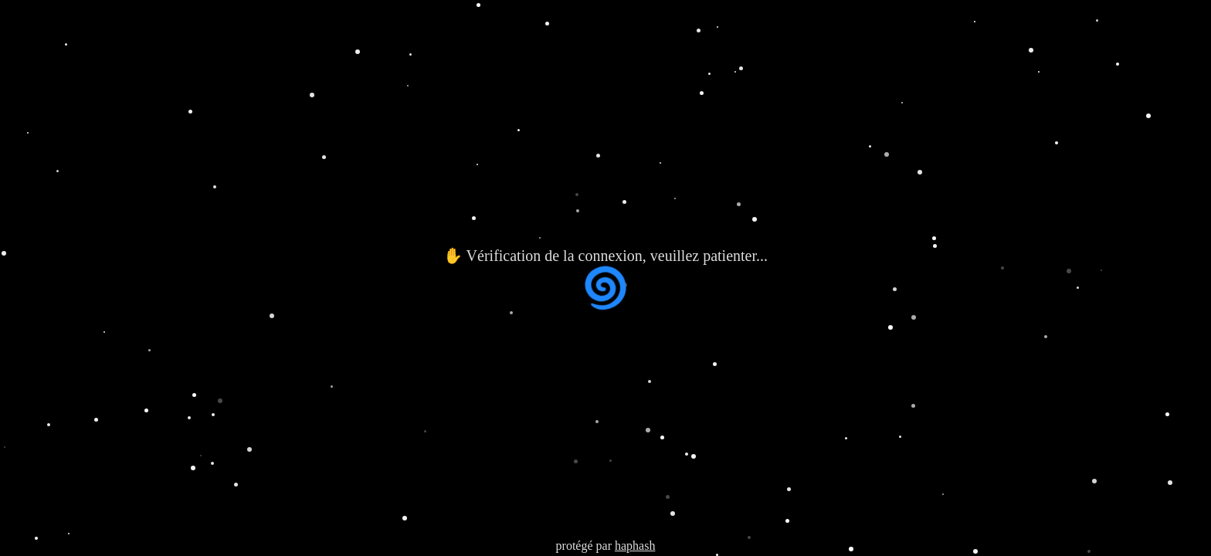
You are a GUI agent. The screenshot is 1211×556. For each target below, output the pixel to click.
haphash (635, 545)
